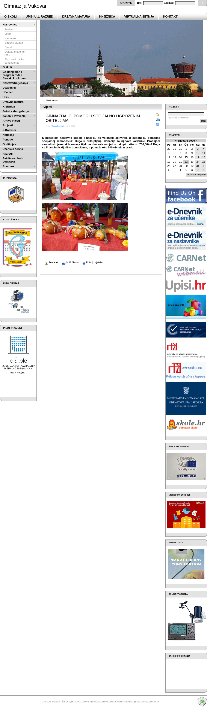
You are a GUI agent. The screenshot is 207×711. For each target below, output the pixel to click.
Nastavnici (11, 38)
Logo (8, 33)
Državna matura (13, 101)
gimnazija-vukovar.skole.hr (103, 702)
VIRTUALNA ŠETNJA (139, 16)
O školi (7, 67)
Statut (8, 47)
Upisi (6, 97)
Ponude (8, 139)
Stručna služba (14, 42)
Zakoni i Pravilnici (14, 116)
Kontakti (170, 16)
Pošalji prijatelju (91, 262)
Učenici (7, 92)
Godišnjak (9, 144)
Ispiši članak (69, 262)
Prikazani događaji (196, 174)
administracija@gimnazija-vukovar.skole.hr (138, 702)
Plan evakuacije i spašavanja (15, 61)
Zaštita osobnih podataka (13, 160)
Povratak (50, 262)
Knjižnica (107, 16)
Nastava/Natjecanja (15, 83)
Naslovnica (10, 24)
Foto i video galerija (16, 111)
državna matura (76, 16)
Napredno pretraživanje (178, 118)
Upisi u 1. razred (39, 16)
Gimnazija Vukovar (25, 6)
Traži (203, 120)
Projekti (8, 125)
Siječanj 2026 (186, 140)
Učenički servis (13, 149)
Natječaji (8, 134)
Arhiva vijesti (11, 120)
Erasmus (8, 166)
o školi (10, 16)
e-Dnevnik (9, 130)
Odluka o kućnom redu (15, 53)
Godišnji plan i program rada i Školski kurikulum (14, 75)
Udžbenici (9, 87)
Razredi (8, 153)
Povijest (9, 29)
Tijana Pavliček (58, 126)
